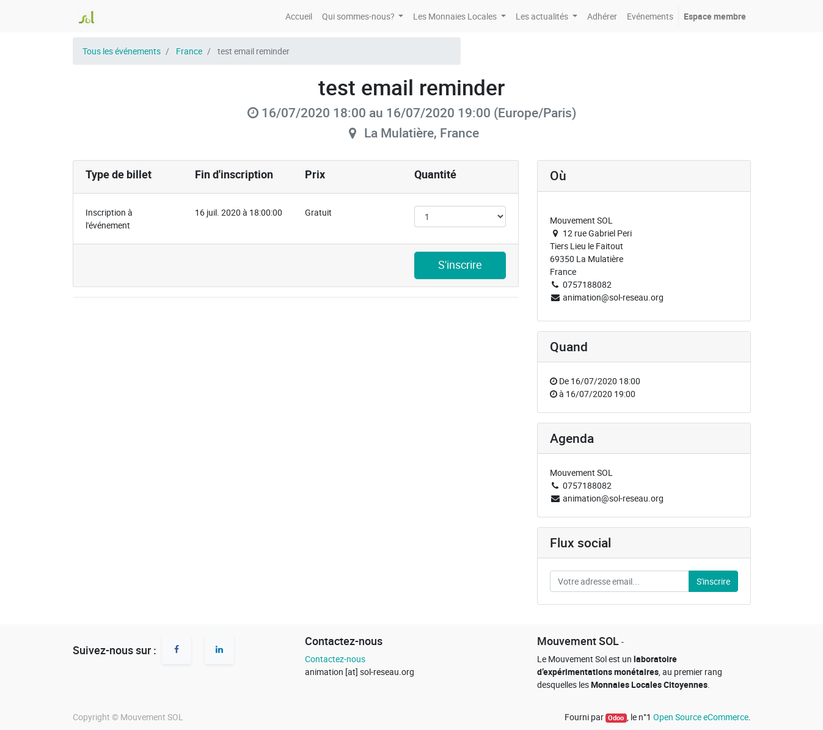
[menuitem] (298, 16)
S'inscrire (460, 265)
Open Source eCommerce (700, 717)
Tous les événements (121, 51)
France (189, 51)
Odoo (616, 718)
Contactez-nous (335, 659)
